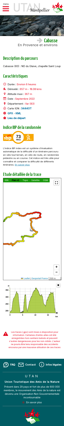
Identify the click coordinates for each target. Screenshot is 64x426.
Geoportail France (39, 278)
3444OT (26, 108)
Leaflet (25, 278)
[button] (6, 8)
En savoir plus (22, 164)
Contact (30, 364)
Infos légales (53, 364)
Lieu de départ (16, 118)
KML (18, 113)
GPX (10, 113)
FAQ (12, 364)
